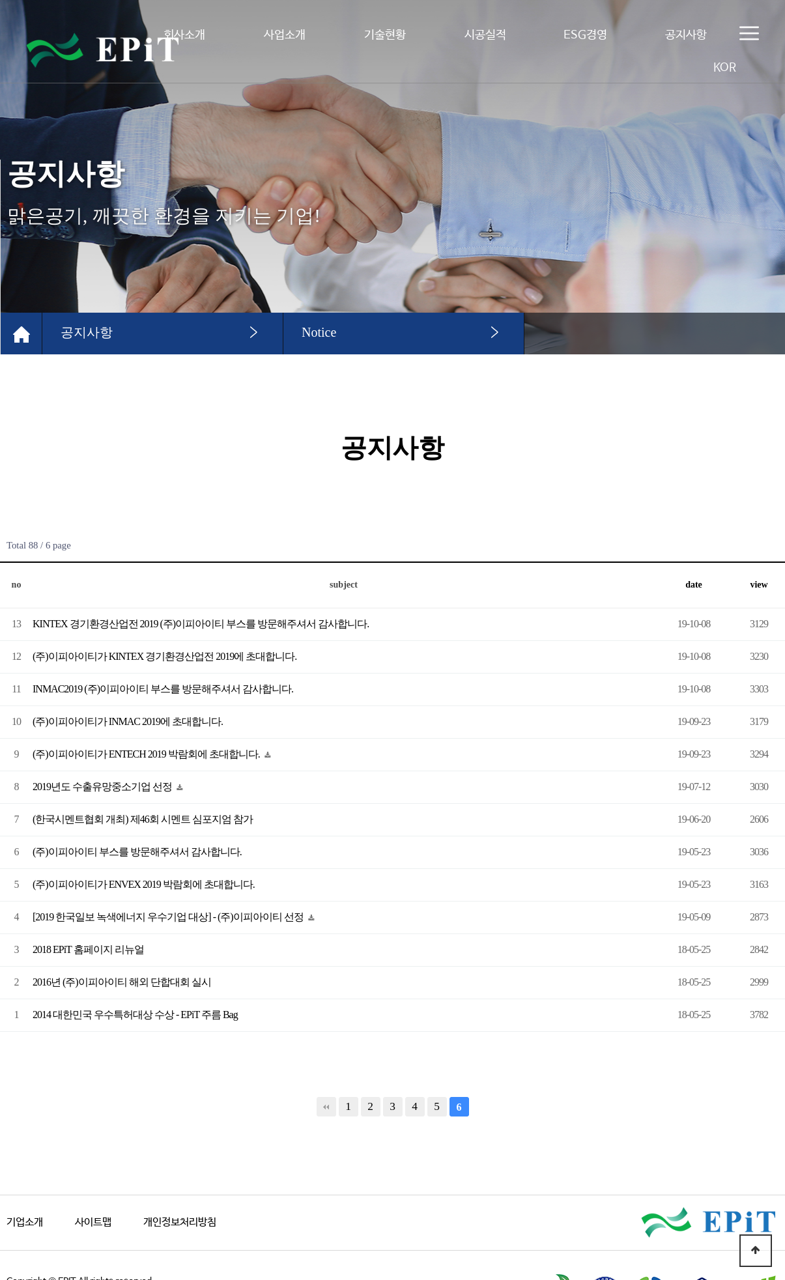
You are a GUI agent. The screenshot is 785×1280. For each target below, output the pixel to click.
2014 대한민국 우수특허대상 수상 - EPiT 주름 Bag (135, 1014)
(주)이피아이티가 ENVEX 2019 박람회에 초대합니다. (144, 884)
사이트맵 (93, 1222)
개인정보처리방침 (179, 1222)
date (693, 585)
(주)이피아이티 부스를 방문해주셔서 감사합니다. (137, 851)
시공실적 (485, 35)
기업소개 (25, 1222)
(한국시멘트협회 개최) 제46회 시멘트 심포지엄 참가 (143, 819)
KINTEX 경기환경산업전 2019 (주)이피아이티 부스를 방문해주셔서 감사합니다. (201, 623)
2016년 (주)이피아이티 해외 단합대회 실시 (122, 982)
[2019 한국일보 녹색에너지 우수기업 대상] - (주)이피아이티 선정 (169, 916)
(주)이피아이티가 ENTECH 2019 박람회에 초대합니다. (147, 754)
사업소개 (285, 35)
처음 (326, 1106)
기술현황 (385, 35)
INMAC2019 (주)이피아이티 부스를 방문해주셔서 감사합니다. (163, 688)
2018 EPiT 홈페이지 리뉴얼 (88, 949)
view (758, 585)
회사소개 (184, 35)
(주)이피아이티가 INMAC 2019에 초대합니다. (128, 721)
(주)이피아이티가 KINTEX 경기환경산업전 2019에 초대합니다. (164, 656)
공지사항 (686, 35)
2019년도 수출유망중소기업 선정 (103, 786)
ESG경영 (585, 35)
